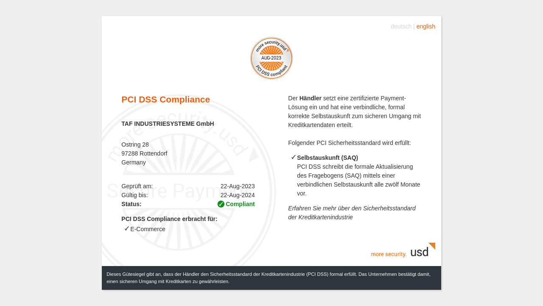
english (426, 26)
